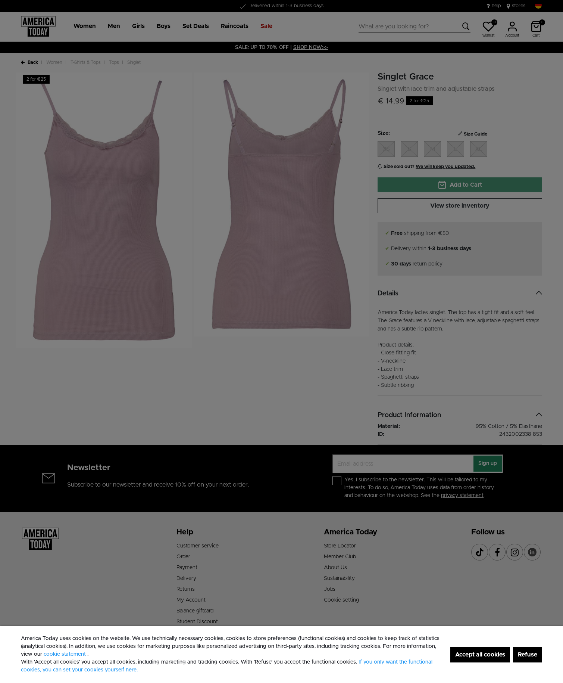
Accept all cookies (480, 655)
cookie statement (65, 654)
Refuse (527, 655)
